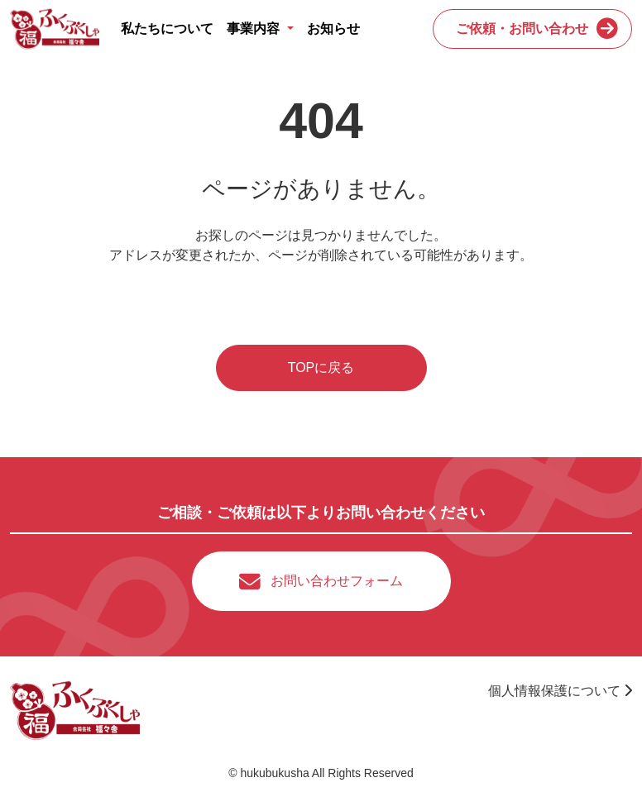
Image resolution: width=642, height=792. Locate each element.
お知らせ (333, 28)
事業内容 (255, 28)
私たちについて (167, 28)
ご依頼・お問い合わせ (522, 28)
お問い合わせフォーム (337, 581)
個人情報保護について (560, 691)
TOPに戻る (321, 367)
